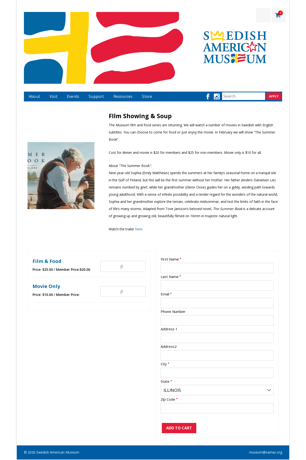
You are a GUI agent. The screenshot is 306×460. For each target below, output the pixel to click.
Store (147, 96)
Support (96, 96)
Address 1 (169, 329)
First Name (170, 259)
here (138, 229)
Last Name (170, 276)
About (34, 96)
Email (165, 294)
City (164, 364)
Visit (53, 96)
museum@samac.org (265, 452)
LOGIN (263, 15)
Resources (123, 96)
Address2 (169, 346)
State (165, 381)
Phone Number (173, 311)
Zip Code (168, 399)
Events (73, 96)
